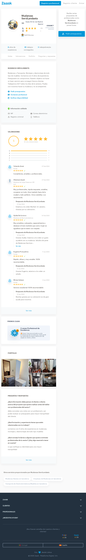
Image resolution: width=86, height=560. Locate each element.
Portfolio (32, 56)
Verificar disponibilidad (18, 98)
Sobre (10, 56)
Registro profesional (50, 3)
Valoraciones (20, 56)
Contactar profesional (17, 95)
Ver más (18, 246)
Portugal (24, 545)
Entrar (81, 3)
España (64, 545)
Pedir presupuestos (16, 91)
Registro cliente (70, 3)
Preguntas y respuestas (46, 56)
